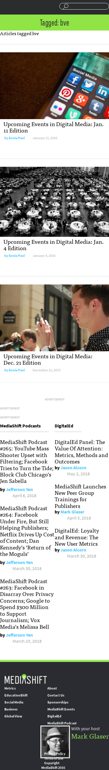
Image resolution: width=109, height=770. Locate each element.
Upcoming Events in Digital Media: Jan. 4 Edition (53, 245)
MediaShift (25, 679)
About (52, 688)
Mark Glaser (72, 512)
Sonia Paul (17, 138)
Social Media (13, 702)
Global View (13, 716)
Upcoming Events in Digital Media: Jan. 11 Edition (53, 127)
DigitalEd (54, 716)
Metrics (10, 688)
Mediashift (22, 7)
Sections (6, 6)
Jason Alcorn (73, 468)
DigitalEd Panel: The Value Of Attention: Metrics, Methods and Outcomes (81, 451)
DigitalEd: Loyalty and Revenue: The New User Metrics (77, 537)
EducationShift (16, 695)
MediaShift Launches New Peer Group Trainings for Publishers (80, 496)
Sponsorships (57, 702)
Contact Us (55, 695)
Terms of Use (53, 758)
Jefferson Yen (19, 489)
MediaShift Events (61, 709)
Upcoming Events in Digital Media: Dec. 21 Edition (47, 359)
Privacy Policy (54, 753)
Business (10, 709)
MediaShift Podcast (62, 723)
